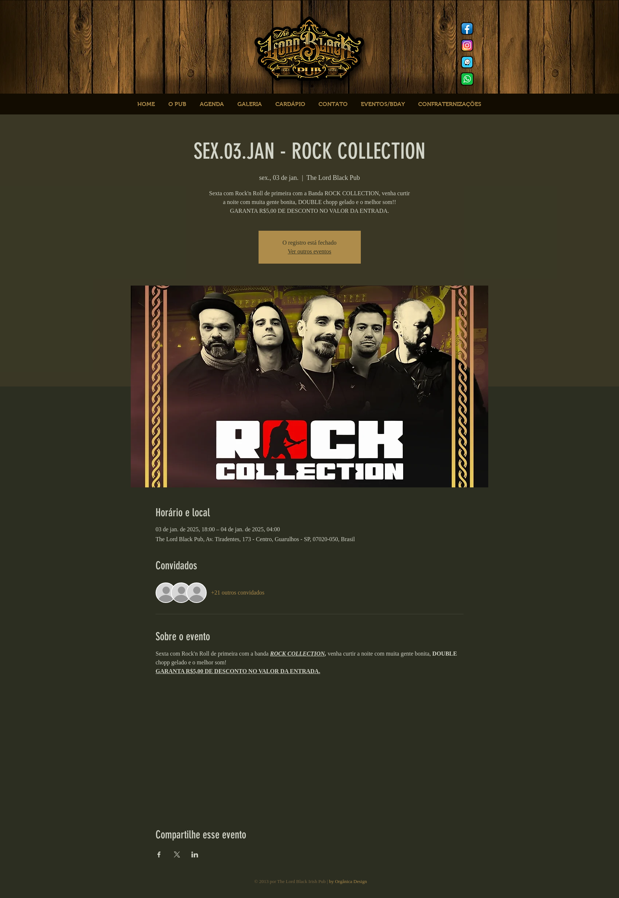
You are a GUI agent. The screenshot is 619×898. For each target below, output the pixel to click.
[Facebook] (467, 28)
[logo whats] (467, 79)
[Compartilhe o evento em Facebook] (159, 854)
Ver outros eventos (309, 251)
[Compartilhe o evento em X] (176, 854)
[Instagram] (467, 45)
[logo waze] (467, 62)
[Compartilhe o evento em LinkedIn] (194, 854)
